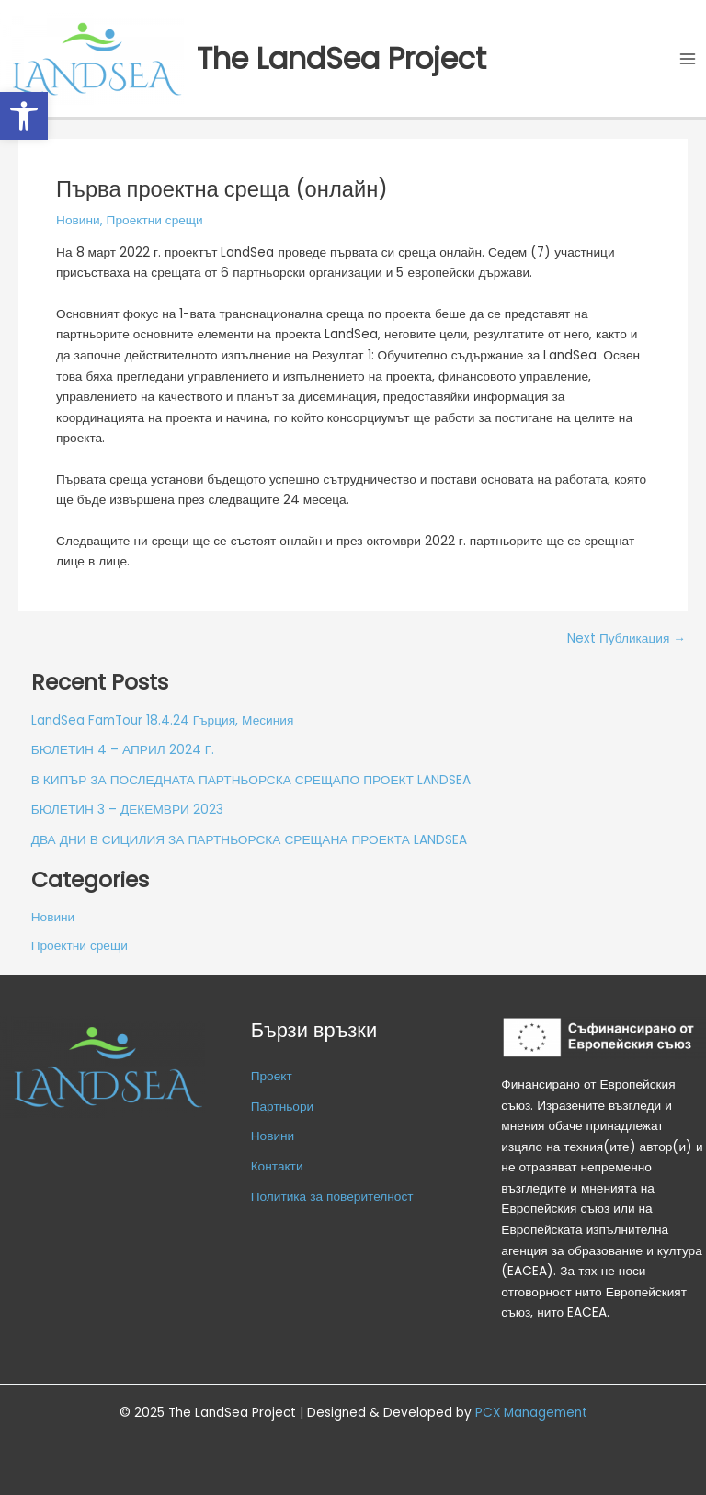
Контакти (277, 1166)
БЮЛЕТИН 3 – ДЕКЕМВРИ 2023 (127, 809)
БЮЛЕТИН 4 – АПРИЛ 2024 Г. (122, 750)
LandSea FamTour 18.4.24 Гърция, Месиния (162, 720)
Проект (271, 1076)
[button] (24, 116)
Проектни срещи (155, 220)
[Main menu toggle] (688, 58)
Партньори (282, 1106)
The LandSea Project (341, 58)
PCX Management (531, 1412)
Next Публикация (626, 639)
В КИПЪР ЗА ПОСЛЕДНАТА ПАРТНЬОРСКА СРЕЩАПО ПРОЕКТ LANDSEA (251, 780)
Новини (78, 220)
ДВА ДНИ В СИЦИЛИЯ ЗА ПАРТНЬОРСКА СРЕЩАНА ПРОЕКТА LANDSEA (249, 840)
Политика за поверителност (332, 1196)
